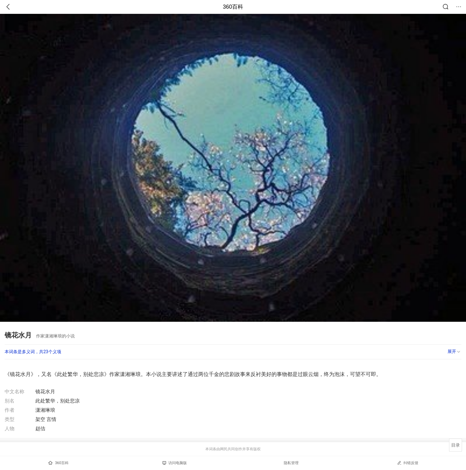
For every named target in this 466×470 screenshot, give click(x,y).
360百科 (233, 7)
